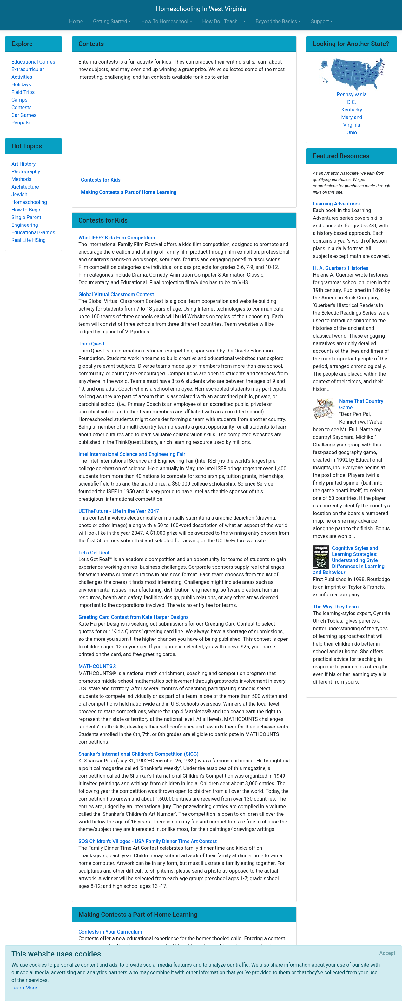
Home (76, 21)
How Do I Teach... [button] (222, 21)
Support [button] (320, 21)
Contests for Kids (101, 180)
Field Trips (23, 92)
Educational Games (33, 62)
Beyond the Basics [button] (276, 21)
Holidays (21, 85)
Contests (21, 107)
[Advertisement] (184, 128)
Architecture (25, 187)
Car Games (23, 115)
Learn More (24, 988)
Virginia (351, 125)
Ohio (351, 133)
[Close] (387, 953)
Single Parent (26, 217)
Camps (19, 100)
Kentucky (351, 110)
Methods (21, 179)
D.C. (351, 102)
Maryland (351, 117)
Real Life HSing (28, 240)
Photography (25, 172)
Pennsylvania (352, 94)
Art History (23, 164)
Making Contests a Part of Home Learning (128, 192)
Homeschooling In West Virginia (201, 9)
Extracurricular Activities (27, 73)
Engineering (24, 225)
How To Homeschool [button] (164, 21)
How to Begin (26, 210)
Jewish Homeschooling (29, 198)
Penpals (20, 123)
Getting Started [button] (110, 21)
